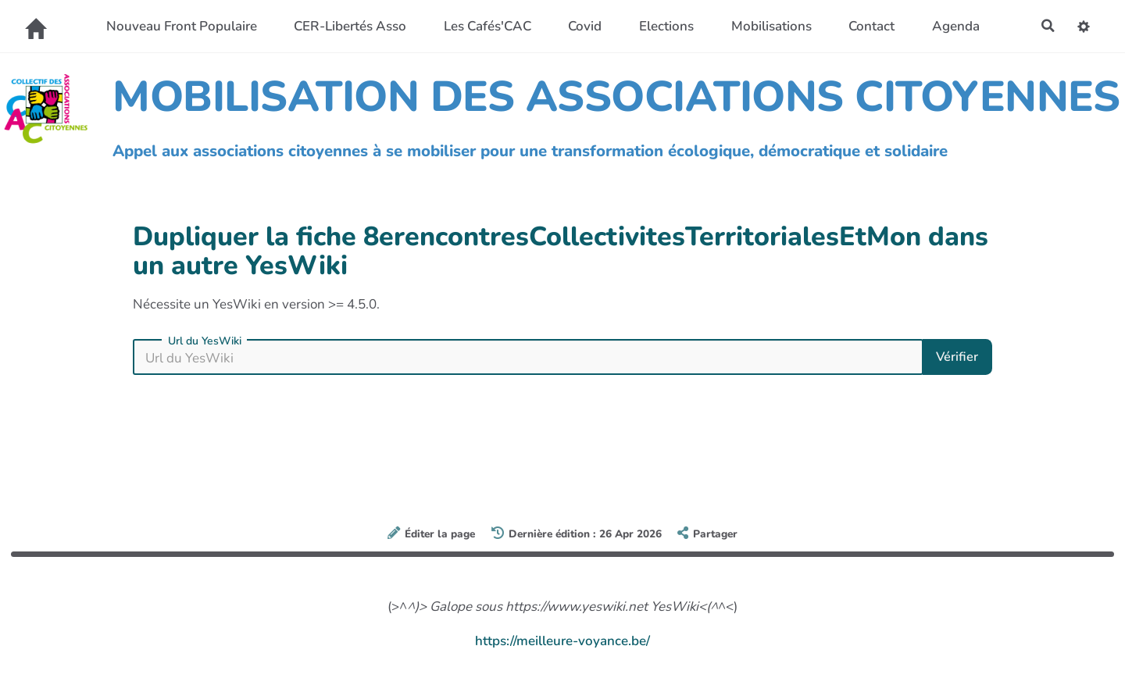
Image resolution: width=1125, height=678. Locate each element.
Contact (870, 26)
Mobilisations (770, 26)
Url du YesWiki (204, 341)
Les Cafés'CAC (486, 26)
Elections (665, 26)
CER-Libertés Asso (348, 26)
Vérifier (955, 357)
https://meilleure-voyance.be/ (562, 641)
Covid (584, 26)
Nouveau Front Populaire (180, 26)
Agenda (954, 26)
